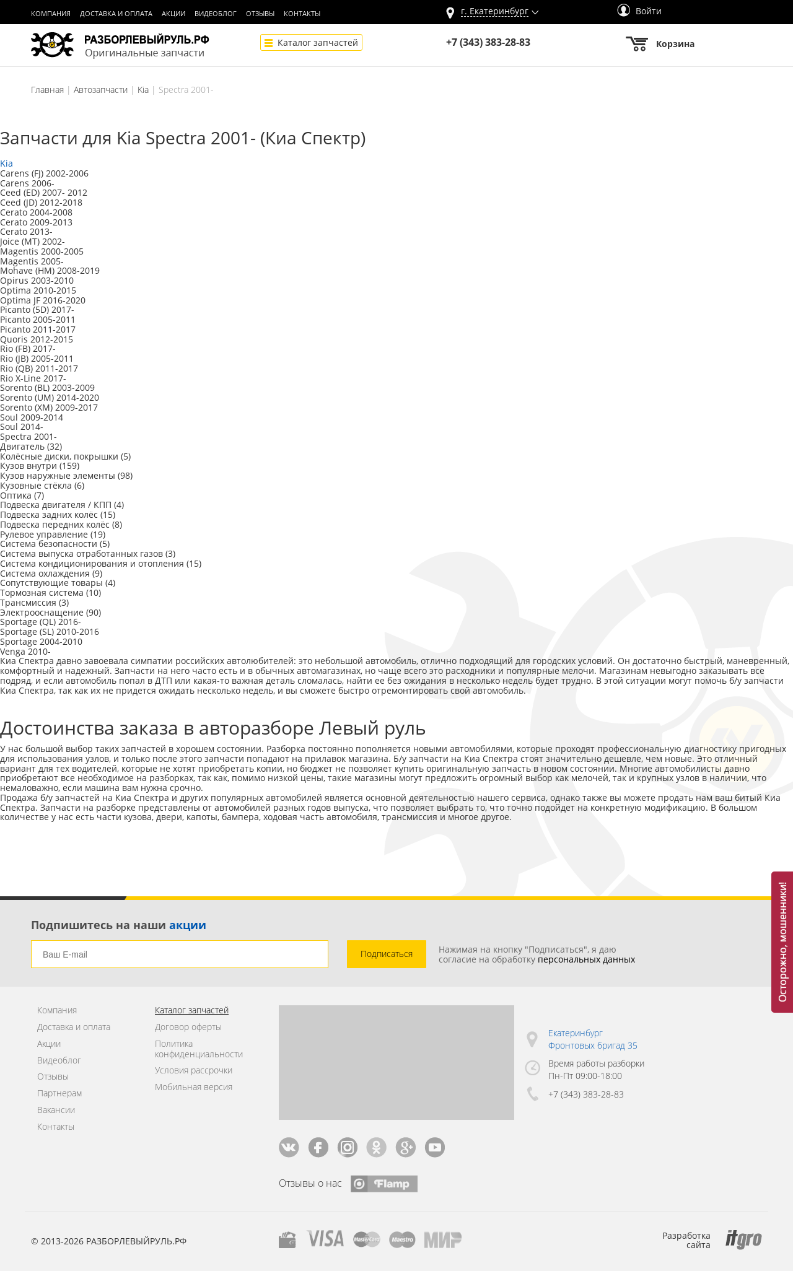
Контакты (302, 13)
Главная (47, 89)
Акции (173, 13)
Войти (639, 11)
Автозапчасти (101, 89)
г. (494, 11)
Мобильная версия (193, 1087)
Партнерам (59, 1093)
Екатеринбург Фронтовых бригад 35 (592, 1039)
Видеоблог (216, 13)
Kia (143, 89)
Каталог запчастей (318, 42)
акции (187, 924)
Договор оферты (188, 1027)
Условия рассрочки (193, 1070)
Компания (51, 13)
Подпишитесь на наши (118, 925)
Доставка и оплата (116, 13)
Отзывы (260, 13)
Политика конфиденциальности (199, 1049)
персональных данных (586, 959)
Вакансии (56, 1110)
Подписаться (387, 953)
